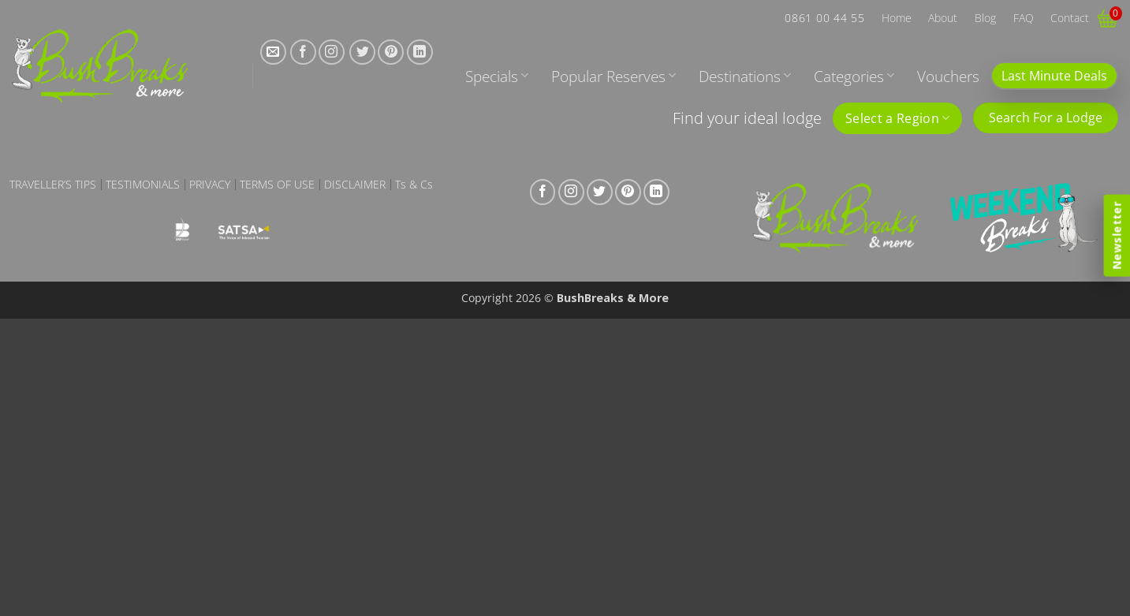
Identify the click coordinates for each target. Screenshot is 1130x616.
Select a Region (897, 118)
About (942, 17)
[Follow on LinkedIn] (420, 52)
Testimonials (143, 184)
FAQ (1023, 17)
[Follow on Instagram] (332, 52)
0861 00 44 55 (824, 17)
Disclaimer (355, 184)
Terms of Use (277, 184)
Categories (854, 76)
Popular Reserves (613, 76)
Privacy (209, 184)
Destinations (745, 76)
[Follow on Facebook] (303, 52)
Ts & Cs (414, 184)
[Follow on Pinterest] (391, 52)
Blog (985, 17)
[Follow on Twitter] (362, 52)
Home (897, 17)
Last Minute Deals (1054, 75)
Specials (496, 76)
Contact (1069, 17)
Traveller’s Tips (52, 184)
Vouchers (948, 76)
